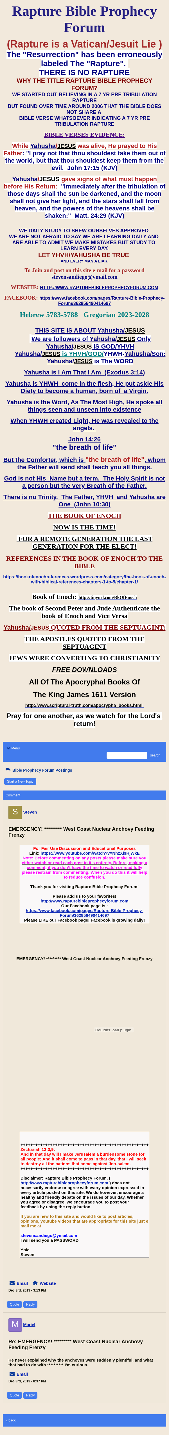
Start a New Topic (20, 781)
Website (48, 1283)
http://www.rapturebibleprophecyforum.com (85, 901)
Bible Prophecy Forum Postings (38, 770)
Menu (13, 748)
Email (22, 1283)
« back (10, 1420)
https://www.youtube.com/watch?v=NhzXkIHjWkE (89, 853)
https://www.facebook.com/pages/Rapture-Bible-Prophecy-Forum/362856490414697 (84, 913)
